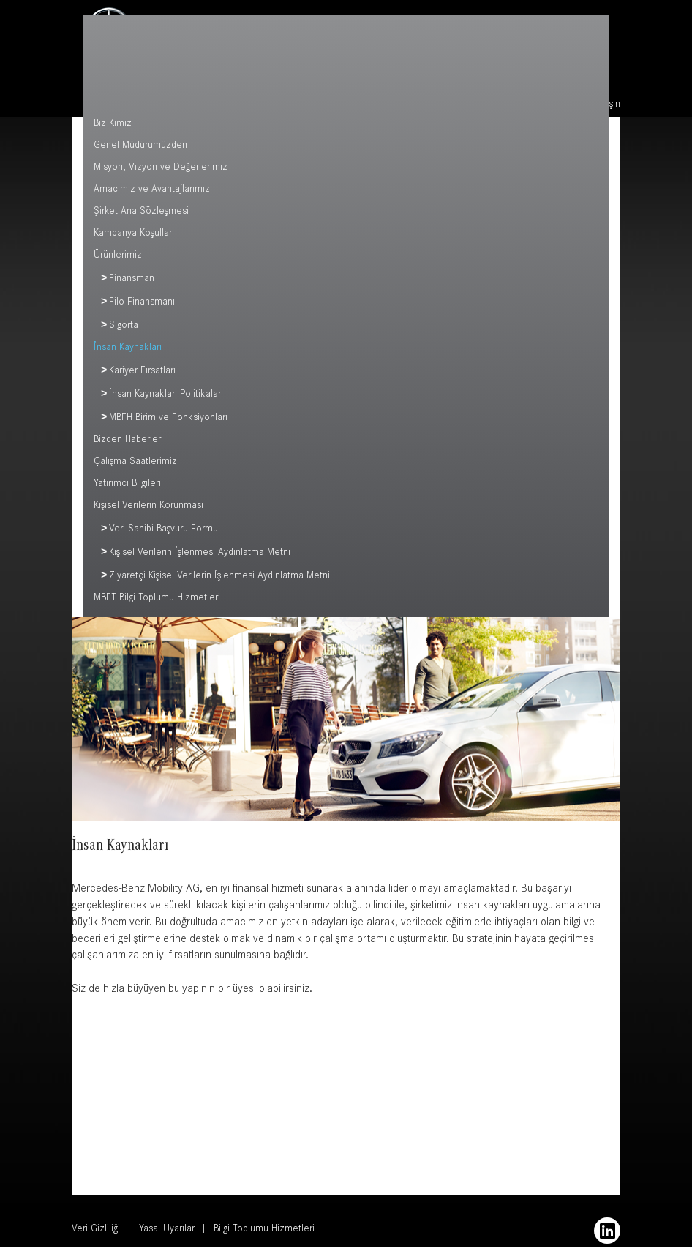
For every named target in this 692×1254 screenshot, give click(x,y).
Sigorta (123, 329)
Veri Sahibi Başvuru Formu (163, 535)
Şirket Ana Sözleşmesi (141, 212)
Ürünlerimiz (118, 256)
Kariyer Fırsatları (142, 375)
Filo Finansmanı (142, 304)
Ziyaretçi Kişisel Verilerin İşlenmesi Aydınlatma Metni (219, 583)
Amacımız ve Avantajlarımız (152, 190)
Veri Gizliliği (96, 1236)
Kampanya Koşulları (134, 234)
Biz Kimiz (113, 124)
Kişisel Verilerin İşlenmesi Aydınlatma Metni (199, 559)
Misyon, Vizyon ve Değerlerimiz (160, 168)
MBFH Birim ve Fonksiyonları (168, 423)
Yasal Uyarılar (167, 1236)
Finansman (131, 280)
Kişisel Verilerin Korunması (148, 511)
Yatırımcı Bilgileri (127, 489)
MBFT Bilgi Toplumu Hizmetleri (157, 605)
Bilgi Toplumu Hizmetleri (264, 1236)
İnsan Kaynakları (128, 351)
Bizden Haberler (127, 445)
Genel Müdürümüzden (140, 146)
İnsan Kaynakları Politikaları (166, 399)
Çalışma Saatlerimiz (135, 467)
